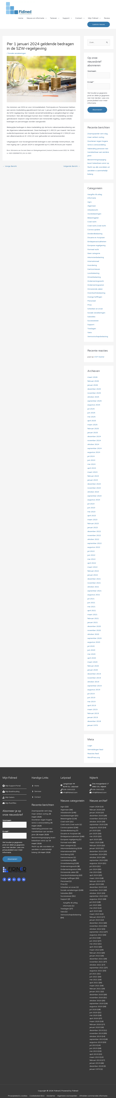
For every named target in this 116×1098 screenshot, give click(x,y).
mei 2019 (91, 702)
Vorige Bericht (10, 166)
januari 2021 (92, 622)
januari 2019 (92, 717)
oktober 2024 (93, 444)
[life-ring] (12, 786)
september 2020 (94, 638)
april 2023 (91, 516)
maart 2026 (92, 377)
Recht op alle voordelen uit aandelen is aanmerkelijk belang (98, 170)
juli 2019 (91, 694)
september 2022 (94, 543)
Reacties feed (93, 754)
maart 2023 (92, 520)
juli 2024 (91, 456)
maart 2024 (92, 472)
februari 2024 (93, 476)
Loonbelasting (93, 273)
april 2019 (91, 705)
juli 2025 (91, 409)
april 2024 (91, 468)
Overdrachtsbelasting (96, 293)
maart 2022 (92, 567)
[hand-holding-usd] (9, 797)
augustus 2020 (93, 642)
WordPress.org (93, 757)
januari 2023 (92, 527)
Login (89, 746)
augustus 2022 (93, 547)
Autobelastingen (94, 214)
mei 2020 (91, 654)
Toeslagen (91, 329)
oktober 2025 (93, 397)
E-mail (90, 82)
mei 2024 (91, 464)
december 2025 (94, 389)
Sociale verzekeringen (17, 53)
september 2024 (94, 448)
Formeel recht (93, 249)
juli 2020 (91, 646)
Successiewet (93, 321)
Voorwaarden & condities (58, 1092)
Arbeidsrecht (92, 210)
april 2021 (91, 610)
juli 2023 (91, 504)
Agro (89, 202)
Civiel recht (92, 222)
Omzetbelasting (94, 277)
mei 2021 (91, 607)
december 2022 (94, 531)
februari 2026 (93, 381)
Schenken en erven (95, 309)
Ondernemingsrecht (95, 281)
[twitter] (9, 879)
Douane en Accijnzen (96, 237)
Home (20, 18)
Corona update (93, 230)
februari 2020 (93, 666)
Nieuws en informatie (35, 18)
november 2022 (94, 535)
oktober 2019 (93, 682)
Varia (89, 332)
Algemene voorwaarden (67, 1088)
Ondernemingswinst (95, 285)
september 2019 (94, 686)
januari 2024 (92, 480)
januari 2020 (92, 670)
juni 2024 (91, 460)
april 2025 (91, 421)
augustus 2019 (93, 690)
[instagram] (19, 879)
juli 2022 (91, 551)
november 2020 (94, 630)
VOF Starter (99, 357)
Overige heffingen (94, 297)
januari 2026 (92, 385)
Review (107, 18)
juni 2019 (91, 698)
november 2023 (94, 488)
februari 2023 (93, 523)
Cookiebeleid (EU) (36, 1088)
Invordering (92, 265)
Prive (89, 305)
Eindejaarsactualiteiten (96, 241)
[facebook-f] (5, 879)
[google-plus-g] (14, 879)
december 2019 (94, 674)
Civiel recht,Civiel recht (96, 226)
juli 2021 (91, 599)
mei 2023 (91, 512)
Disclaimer (51, 1088)
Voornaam (91, 71)
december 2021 (94, 579)
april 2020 (91, 658)
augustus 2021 (93, 595)
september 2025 (94, 401)
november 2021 (94, 583)
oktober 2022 (93, 539)
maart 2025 (92, 425)
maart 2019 (92, 709)
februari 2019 (93, 713)
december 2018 (94, 721)
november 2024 (94, 440)
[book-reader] (12, 792)
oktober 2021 (93, 587)
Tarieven (53, 18)
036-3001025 (69, 790)
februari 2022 (93, 571)
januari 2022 (92, 575)
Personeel (91, 301)
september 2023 (94, 496)
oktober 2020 (93, 634)
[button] (98, 24)
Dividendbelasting (94, 234)
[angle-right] (36, 786)
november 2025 (94, 393)
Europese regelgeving (96, 245)
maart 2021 (92, 614)
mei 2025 (91, 417)
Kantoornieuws (93, 269)
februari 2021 (93, 618)
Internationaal (93, 261)
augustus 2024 (93, 452)
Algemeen (91, 206)
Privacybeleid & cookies (17, 1088)
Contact (78, 18)
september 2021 (94, 591)
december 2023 (94, 484)
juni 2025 (91, 413)
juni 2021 (91, 603)
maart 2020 (92, 662)
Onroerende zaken (95, 289)
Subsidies (91, 317)
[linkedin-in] (24, 879)
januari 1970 (92, 725)
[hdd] (10, 803)
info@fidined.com (70, 792)
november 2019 (94, 678)
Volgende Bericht (71, 166)
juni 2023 (91, 508)
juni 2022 (91, 555)
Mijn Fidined (93, 18)
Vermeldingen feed (95, 749)
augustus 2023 (93, 500)
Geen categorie (93, 253)
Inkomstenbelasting (95, 257)
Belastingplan (93, 218)
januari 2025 (92, 433)
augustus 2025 (93, 405)
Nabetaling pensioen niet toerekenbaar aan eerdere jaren (98, 152)
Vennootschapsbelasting (97, 336)
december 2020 (94, 626)
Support (66, 18)
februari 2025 (93, 428)
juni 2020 (91, 650)
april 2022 (91, 563)
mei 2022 (91, 559)
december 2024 (94, 436)
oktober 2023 (93, 492)
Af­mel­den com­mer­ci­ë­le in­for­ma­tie (94, 1088)
